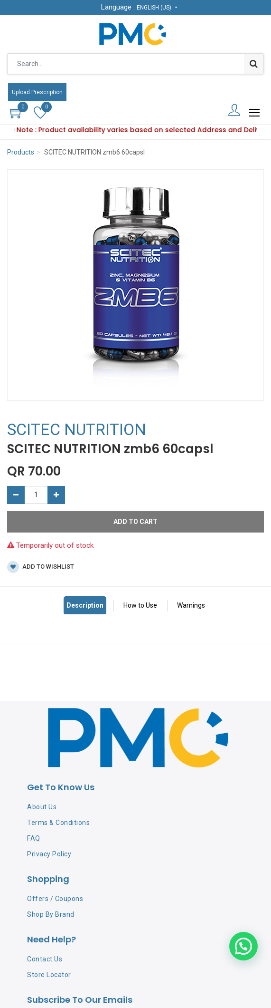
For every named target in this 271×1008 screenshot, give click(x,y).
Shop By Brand (51, 914)
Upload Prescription (37, 92)
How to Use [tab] (140, 605)
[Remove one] (16, 495)
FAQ (33, 838)
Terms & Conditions (58, 822)
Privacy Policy (49, 854)
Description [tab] (84, 605)
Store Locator (49, 975)
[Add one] (56, 495)
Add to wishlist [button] (40, 567)
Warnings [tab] (191, 605)
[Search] (253, 64)
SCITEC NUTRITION (76, 429)
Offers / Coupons (55, 898)
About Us (41, 807)
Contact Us (44, 959)
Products (20, 152)
